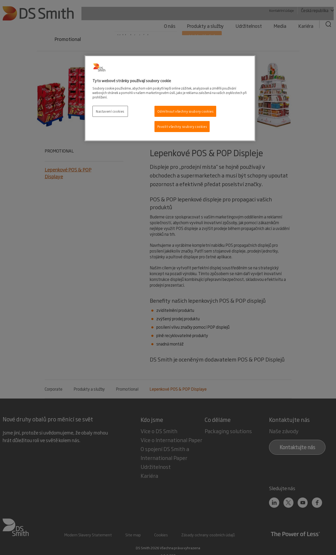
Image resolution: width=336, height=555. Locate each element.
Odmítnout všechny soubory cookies (185, 111)
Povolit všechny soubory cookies (182, 126)
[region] (170, 98)
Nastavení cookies (110, 111)
